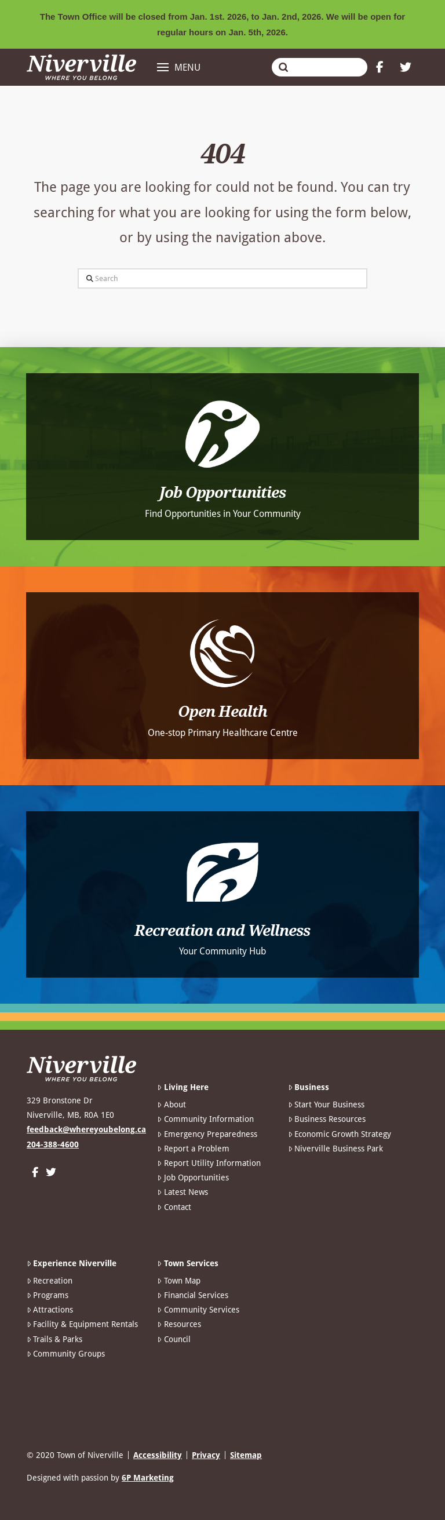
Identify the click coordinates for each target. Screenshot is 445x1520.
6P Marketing (148, 1477)
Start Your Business (326, 1104)
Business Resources (327, 1119)
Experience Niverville (71, 1263)
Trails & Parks (54, 1339)
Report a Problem (193, 1148)
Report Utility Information (208, 1163)
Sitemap (246, 1455)
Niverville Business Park (335, 1148)
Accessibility (157, 1455)
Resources (178, 1324)
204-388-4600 (53, 1144)
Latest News (182, 1192)
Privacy (206, 1455)
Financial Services (192, 1295)
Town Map (178, 1280)
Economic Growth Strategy (339, 1134)
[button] (178, 67)
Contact (174, 1207)
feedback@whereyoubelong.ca (86, 1129)
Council (173, 1339)
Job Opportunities (192, 1177)
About (171, 1104)
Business (308, 1087)
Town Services (187, 1263)
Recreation (49, 1280)
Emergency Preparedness (207, 1134)
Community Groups (66, 1353)
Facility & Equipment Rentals (82, 1324)
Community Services (198, 1309)
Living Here (182, 1087)
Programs (47, 1295)
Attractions (50, 1309)
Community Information (205, 1119)
